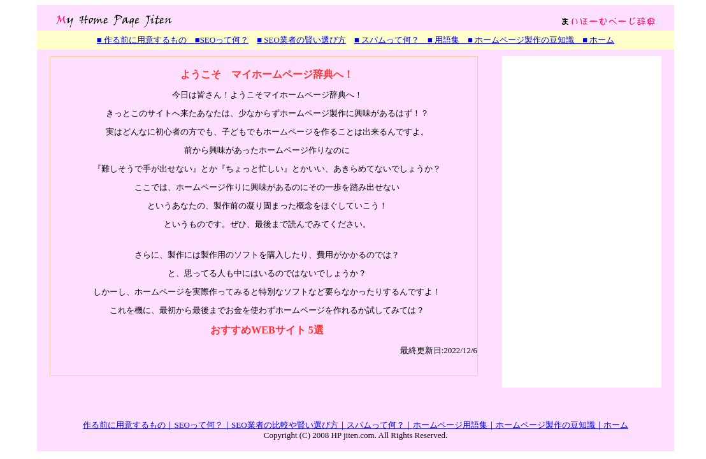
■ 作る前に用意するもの (146, 40)
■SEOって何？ (222, 40)
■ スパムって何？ (386, 40)
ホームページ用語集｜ (454, 425)
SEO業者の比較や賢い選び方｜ (289, 425)
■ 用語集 (443, 40)
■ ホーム (598, 40)
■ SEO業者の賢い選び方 (301, 40)
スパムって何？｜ (380, 425)
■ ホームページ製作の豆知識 (525, 40)
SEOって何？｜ (202, 425)
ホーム (615, 425)
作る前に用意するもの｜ (128, 425)
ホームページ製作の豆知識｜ (549, 425)
